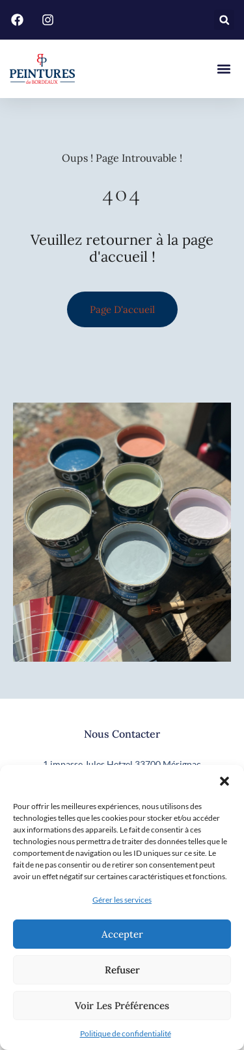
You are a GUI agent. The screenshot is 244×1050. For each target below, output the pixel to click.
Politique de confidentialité (125, 1033)
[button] (224, 781)
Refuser (122, 970)
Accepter (122, 934)
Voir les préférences (122, 1005)
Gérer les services (122, 900)
